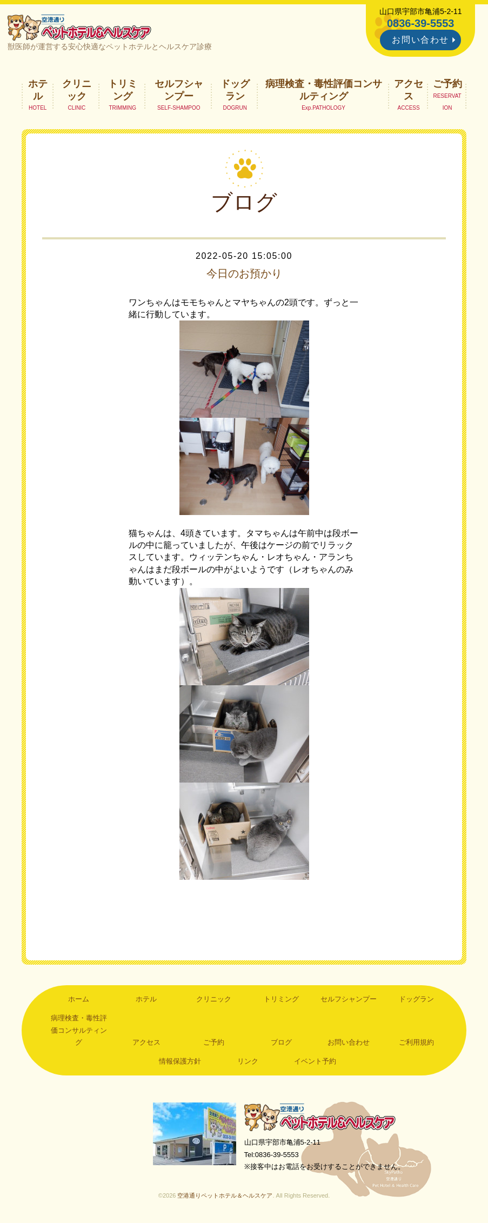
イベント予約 (315, 1061)
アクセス (408, 89)
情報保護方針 (180, 1061)
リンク (247, 1061)
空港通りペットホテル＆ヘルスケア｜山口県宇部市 (79, 27)
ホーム (78, 999)
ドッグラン (235, 89)
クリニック (76, 89)
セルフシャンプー (179, 89)
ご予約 (447, 83)
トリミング (122, 89)
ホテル (38, 89)
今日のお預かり (244, 273)
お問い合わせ (420, 39)
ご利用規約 (416, 1042)
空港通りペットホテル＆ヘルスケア (320, 1116)
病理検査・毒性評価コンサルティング (323, 89)
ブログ (281, 1042)
